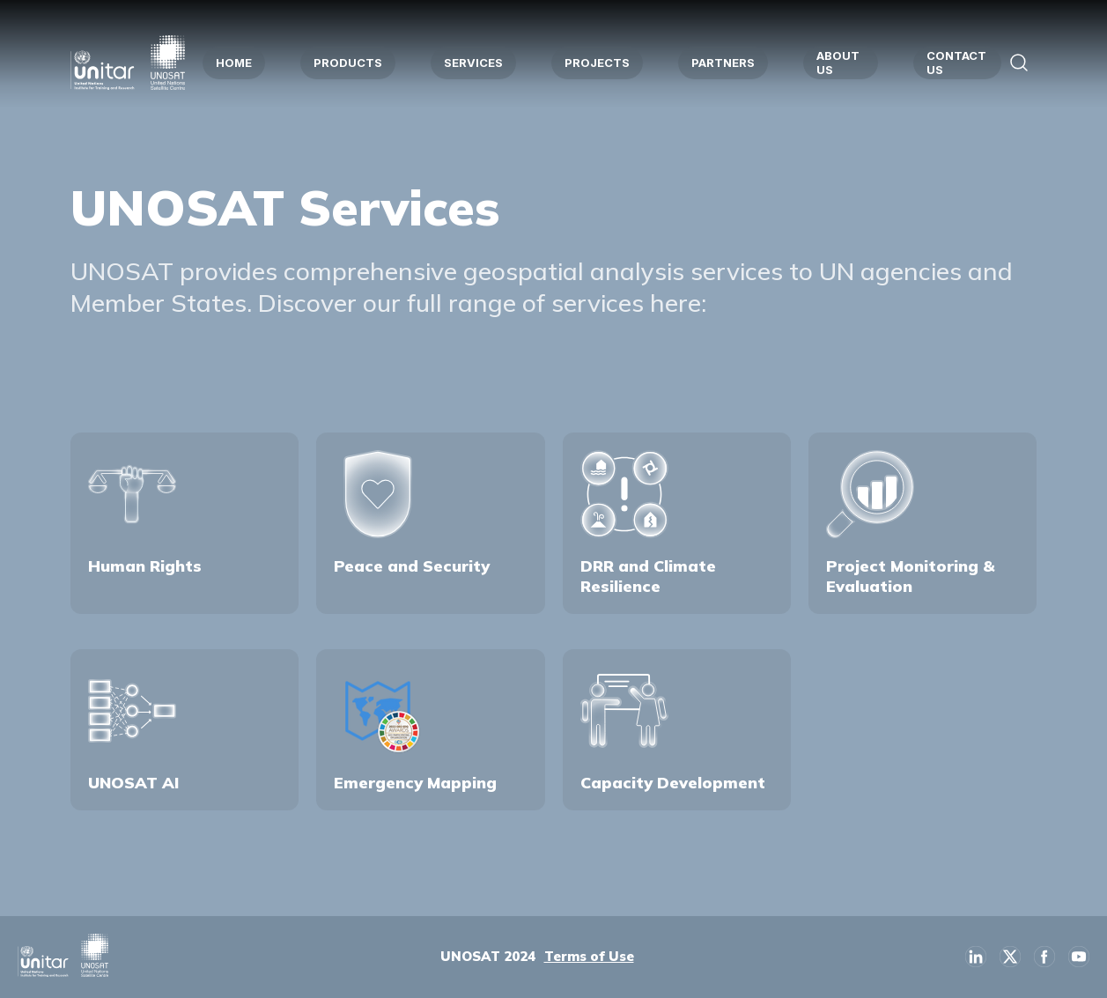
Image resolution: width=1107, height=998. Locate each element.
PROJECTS (597, 62)
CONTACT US (956, 62)
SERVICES (473, 62)
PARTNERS (723, 62)
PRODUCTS (348, 62)
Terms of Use (589, 956)
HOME (234, 62)
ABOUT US (838, 62)
